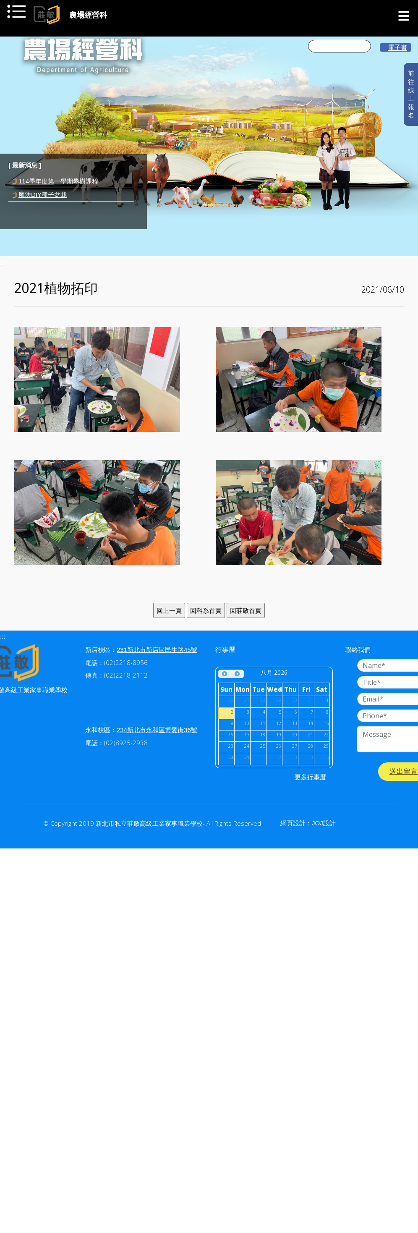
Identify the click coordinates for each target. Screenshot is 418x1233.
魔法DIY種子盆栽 (42, 194)
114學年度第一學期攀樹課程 (58, 181)
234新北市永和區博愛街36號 (157, 729)
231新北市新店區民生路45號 (157, 649)
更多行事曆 (310, 776)
